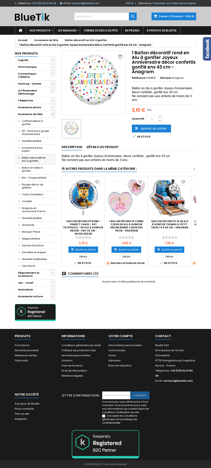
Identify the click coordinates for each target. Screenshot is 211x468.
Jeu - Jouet (25, 283)
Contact (163, 336)
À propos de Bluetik (161, 30)
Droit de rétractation (74, 370)
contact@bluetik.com (85, 3)
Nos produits (40, 30)
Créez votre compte (183, 3)
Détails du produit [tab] (103, 147)
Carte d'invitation (32, 194)
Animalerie (25, 289)
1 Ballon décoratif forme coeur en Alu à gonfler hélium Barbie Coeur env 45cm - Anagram (126, 226)
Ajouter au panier (151, 128)
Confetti (27, 201)
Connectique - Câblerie (28, 75)
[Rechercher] (105, 16)
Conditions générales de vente (81, 345)
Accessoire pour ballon (32, 149)
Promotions (22, 345)
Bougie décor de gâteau (32, 186)
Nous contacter (24, 409)
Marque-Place (31, 232)
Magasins (21, 419)
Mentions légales (72, 376)
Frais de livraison (72, 365)
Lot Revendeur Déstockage (27, 92)
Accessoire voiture (30, 296)
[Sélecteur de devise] (131, 3)
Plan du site (22, 414)
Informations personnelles (125, 345)
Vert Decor (28, 266)
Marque (165, 78)
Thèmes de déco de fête (101, 30)
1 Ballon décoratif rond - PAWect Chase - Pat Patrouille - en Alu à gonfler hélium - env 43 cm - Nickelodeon (83, 227)
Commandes (116, 350)
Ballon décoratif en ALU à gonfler (34, 159)
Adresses (114, 360)
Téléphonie (25, 100)
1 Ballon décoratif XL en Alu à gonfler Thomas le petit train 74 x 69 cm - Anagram (169, 224)
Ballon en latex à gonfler (32, 169)
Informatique (27, 67)
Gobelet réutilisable (34, 259)
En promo (132, 30)
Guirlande (28, 225)
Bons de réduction (120, 365)
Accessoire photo (29, 107)
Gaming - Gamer (30, 84)
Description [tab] (72, 147)
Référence (138, 78)
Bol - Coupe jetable (34, 178)
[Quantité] (152, 119)
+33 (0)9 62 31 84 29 (43, 3)
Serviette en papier (34, 252)
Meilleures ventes (26, 355)
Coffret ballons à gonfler (32, 122)
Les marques (67, 30)
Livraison (67, 360)
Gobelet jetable (32, 218)
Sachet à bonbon (33, 245)
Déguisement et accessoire (28, 274)
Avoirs (112, 355)
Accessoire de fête (30, 114)
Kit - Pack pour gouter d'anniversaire (35, 132)
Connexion (159, 3)
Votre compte (120, 336)
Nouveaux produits (27, 350)
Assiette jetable (32, 141)
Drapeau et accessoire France (34, 209)
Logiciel (23, 60)
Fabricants (21, 360)
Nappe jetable (31, 238)
